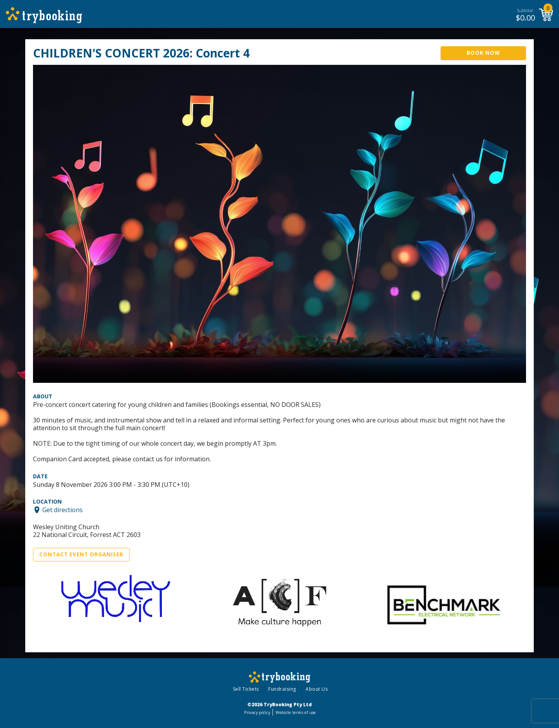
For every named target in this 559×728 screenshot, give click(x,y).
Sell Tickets (246, 689)
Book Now (483, 52)
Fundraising (282, 689)
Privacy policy (257, 712)
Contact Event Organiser (81, 554)
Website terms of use (296, 712)
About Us (317, 689)
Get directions (62, 510)
